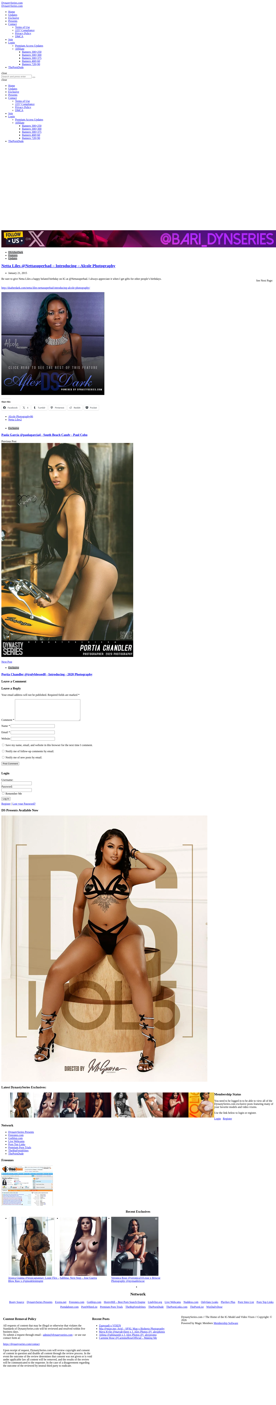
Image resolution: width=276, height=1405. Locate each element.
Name (5, 730)
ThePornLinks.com (176, 1311)
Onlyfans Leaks (209, 1306)
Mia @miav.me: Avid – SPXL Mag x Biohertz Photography (132, 1332)
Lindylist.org (155, 1306)
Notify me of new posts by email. (23, 761)
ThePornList (197, 1311)
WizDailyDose (214, 1311)
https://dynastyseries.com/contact (21, 1348)
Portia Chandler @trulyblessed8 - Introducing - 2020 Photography (47, 674)
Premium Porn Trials (19, 1151)
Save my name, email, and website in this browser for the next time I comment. (49, 749)
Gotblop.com (15, 1142)
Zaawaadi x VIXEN (110, 1329)
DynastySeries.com (12, 2)
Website (5, 742)
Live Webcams (16, 1145)
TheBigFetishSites (18, 1154)
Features (13, 255)
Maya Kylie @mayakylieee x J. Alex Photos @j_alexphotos (132, 1335)
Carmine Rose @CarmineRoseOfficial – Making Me (128, 1342)
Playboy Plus (228, 1306)
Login (217, 1122)
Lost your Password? (24, 807)
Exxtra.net (60, 1306)
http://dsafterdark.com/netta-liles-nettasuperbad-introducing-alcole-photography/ (45, 287)
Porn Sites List (246, 1306)
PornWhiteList (89, 1311)
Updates (12, 258)
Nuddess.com (190, 1306)
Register (5, 807)
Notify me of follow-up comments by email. (29, 755)
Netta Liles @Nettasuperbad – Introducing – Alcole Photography (58, 265)
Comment (7, 724)
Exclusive (13, 428)
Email (5, 736)
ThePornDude (16, 1157)
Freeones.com (16, 1139)
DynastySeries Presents (21, 1136)
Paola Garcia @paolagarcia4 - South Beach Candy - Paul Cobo (44, 435)
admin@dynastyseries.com (57, 1338)
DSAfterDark (15, 252)
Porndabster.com (69, 1311)
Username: (7, 784)
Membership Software (226, 1327)
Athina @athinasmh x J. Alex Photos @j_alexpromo (128, 1338)
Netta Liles (15, 419)
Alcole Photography (20, 416)
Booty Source (16, 1306)
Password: (7, 790)
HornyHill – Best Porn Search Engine (124, 1306)
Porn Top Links (16, 1148)
